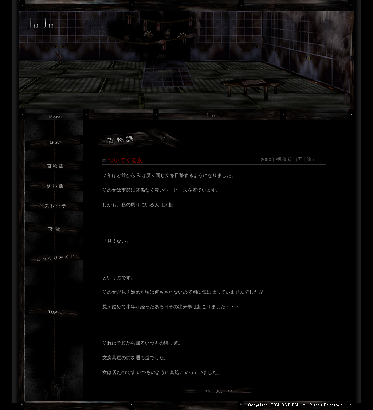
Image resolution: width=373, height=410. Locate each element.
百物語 (54, 166)
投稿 (54, 230)
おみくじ (54, 259)
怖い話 (54, 186)
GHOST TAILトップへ (55, 387)
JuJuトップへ (54, 313)
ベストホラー (54, 206)
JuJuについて (54, 143)
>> (229, 391)
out (218, 391)
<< (208, 391)
